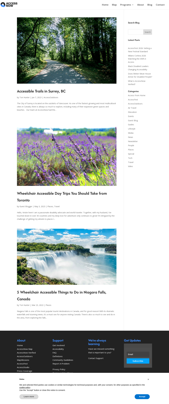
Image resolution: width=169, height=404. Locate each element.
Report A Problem (61, 363)
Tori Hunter (25, 97)
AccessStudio (23, 367)
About (140, 5)
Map (114, 5)
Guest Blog (133, 120)
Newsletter (133, 141)
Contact (160, 5)
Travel (57, 206)
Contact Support (95, 358)
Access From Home (136, 95)
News (130, 137)
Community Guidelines (63, 360)
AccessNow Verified (26, 352)
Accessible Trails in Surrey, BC (41, 91)
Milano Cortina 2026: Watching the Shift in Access (137, 58)
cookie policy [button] (24, 387)
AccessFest (133, 99)
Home (105, 5)
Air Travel (132, 108)
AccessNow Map (24, 349)
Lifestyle (131, 128)
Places (50, 206)
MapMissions (23, 360)
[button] (148, 379)
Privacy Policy (59, 369)
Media (130, 133)
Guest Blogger (26, 206)
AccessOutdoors (51, 97)
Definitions (58, 356)
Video (130, 166)
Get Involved (59, 345)
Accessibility (58, 349)
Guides (131, 124)
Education (132, 112)
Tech (130, 158)
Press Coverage (24, 371)
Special (131, 154)
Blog (149, 5)
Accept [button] (142, 396)
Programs (125, 5)
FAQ (54, 352)
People (131, 145)
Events (131, 116)
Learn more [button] (29, 396)
